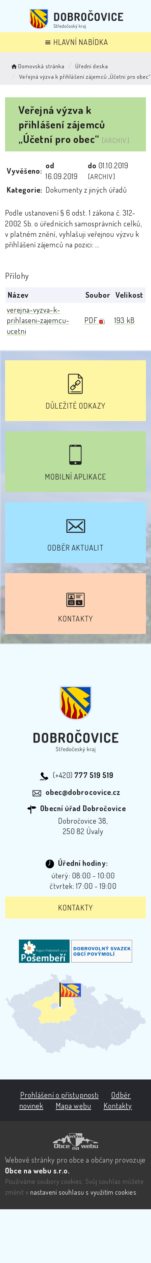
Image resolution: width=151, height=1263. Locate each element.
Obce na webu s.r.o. (37, 1170)
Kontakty (75, 907)
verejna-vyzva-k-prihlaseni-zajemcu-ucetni (38, 320)
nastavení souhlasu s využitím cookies (83, 1192)
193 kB (125, 320)
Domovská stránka (37, 66)
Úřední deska (91, 66)
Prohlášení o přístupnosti (59, 1094)
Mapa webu (73, 1105)
